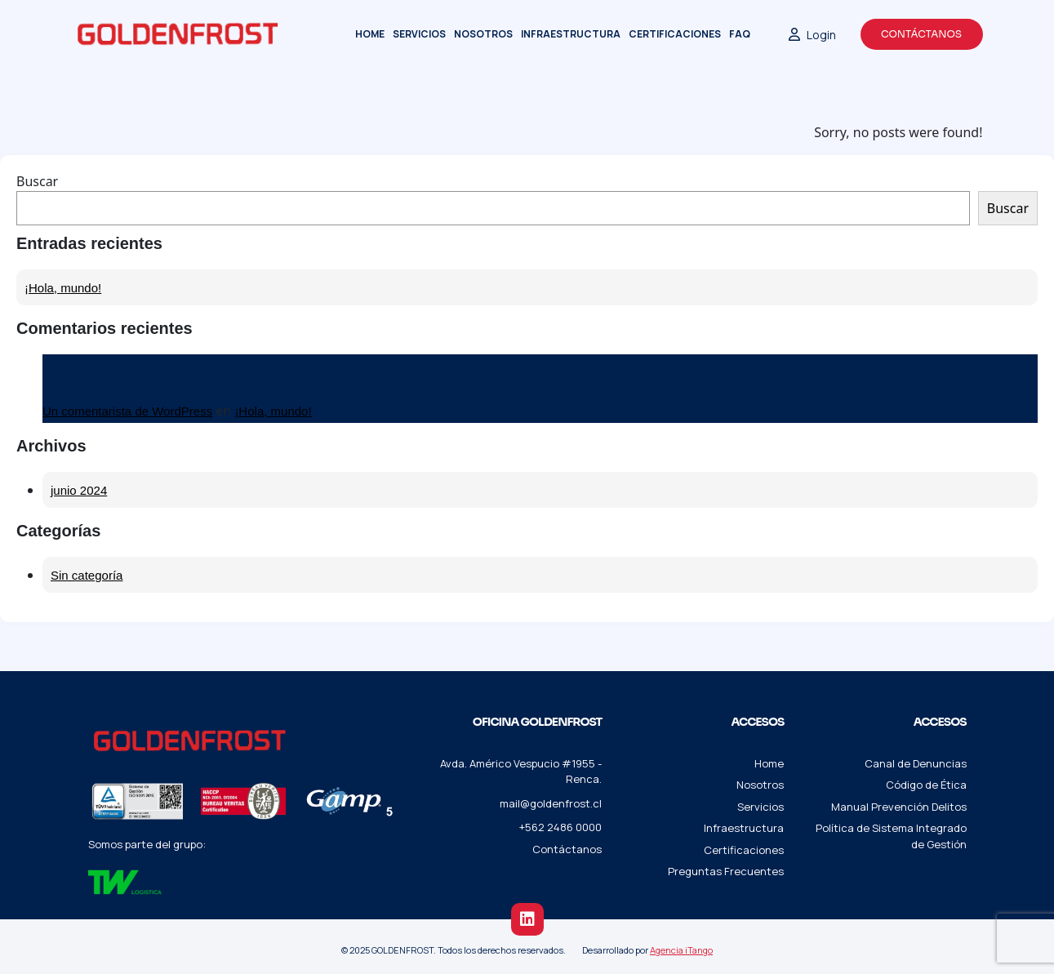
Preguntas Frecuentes (726, 871)
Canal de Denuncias (916, 763)
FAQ (739, 34)
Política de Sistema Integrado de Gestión (891, 836)
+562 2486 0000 (560, 827)
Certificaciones (675, 34)
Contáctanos (921, 34)
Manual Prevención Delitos (899, 806)
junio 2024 (79, 490)
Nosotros (483, 34)
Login (812, 34)
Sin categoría (86, 575)
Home (370, 34)
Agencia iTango (681, 950)
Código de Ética (926, 784)
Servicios (419, 34)
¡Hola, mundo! (62, 288)
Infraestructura (570, 34)
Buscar (37, 181)
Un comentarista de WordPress (127, 411)
